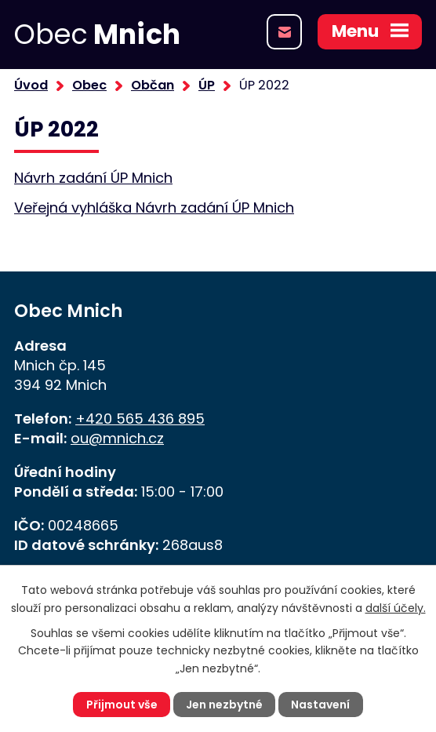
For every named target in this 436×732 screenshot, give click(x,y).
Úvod (31, 85)
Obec (89, 85)
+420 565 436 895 (140, 418)
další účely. (395, 608)
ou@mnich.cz (117, 438)
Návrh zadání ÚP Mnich (93, 178)
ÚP (206, 85)
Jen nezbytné (224, 704)
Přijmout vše (122, 704)
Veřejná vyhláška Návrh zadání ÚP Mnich (154, 207)
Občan (152, 85)
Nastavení (320, 704)
